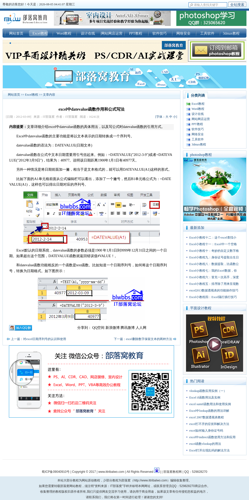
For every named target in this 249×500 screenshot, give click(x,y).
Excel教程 (40, 33)
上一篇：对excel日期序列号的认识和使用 (38, 339)
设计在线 (88, 33)
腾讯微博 (127, 328)
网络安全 (183, 33)
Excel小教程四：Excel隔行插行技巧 (213, 297)
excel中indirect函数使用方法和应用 (212, 437)
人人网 (141, 328)
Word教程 (64, 33)
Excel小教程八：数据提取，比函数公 (214, 264)
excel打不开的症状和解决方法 (209, 424)
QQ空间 (98, 328)
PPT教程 (135, 33)
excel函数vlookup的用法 (205, 444)
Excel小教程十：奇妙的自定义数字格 (214, 251)
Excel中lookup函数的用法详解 (209, 411)
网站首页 (16, 33)
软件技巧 (159, 33)
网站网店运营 (111, 33)
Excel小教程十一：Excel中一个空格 (213, 244)
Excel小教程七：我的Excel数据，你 (213, 270)
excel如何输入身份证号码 (206, 430)
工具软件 (207, 33)
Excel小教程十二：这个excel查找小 (212, 237)
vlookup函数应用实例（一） (208, 391)
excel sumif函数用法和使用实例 (210, 404)
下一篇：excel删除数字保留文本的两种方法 (143, 339)
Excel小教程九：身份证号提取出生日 (214, 257)
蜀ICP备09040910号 (55, 472)
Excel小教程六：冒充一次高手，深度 (214, 277)
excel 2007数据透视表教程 (206, 417)
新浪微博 (112, 328)
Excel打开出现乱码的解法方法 (209, 450)
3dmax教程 (231, 33)
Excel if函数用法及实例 (204, 397)
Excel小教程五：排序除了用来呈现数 (214, 284)
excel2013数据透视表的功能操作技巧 (213, 290)
